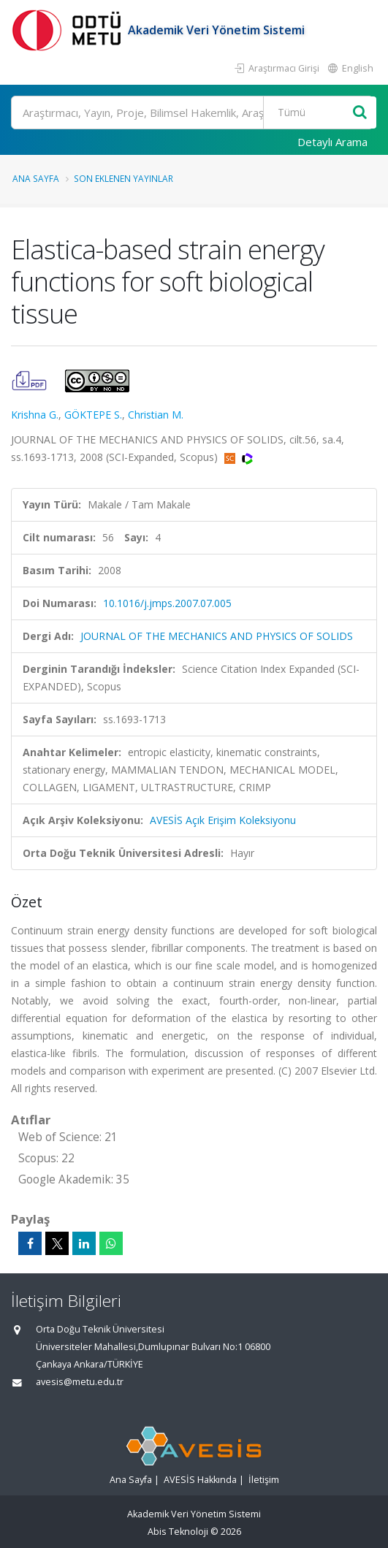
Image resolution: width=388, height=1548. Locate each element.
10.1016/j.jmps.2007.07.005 (167, 603)
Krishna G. (34, 415)
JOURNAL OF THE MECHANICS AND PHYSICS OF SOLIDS (216, 636)
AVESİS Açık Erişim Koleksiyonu (223, 820)
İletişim (263, 1479)
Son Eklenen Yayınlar (123, 178)
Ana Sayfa (35, 178)
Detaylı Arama (332, 141)
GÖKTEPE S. (93, 415)
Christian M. (155, 415)
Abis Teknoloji (178, 1531)
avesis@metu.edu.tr (79, 1382)
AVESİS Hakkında (200, 1479)
